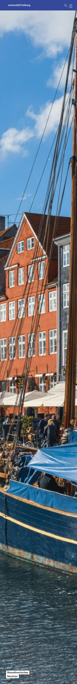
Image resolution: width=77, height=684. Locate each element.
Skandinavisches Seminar (17, 674)
